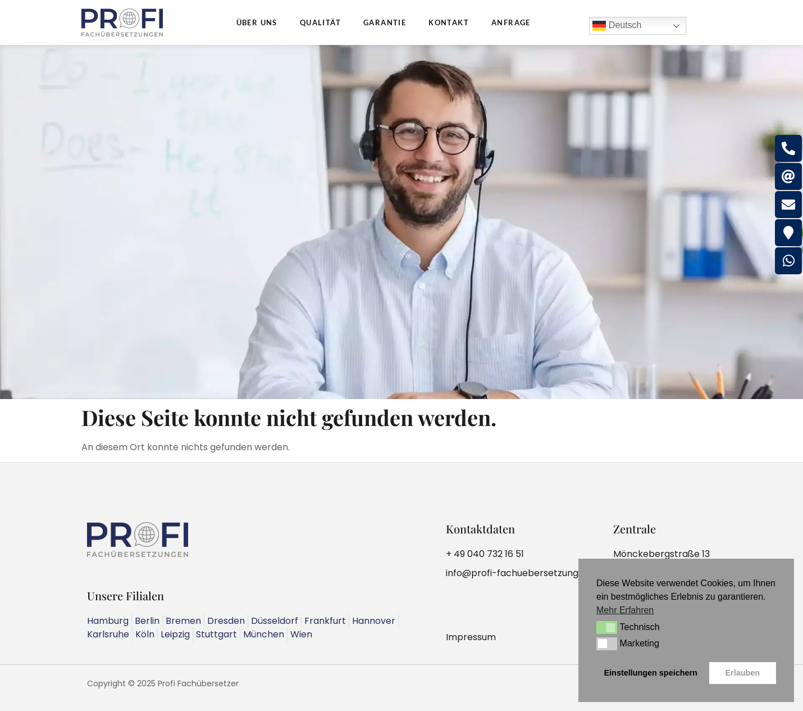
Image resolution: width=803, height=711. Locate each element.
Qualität (320, 22)
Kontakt (448, 22)
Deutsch (616, 26)
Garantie (384, 22)
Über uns (256, 22)
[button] (606, 627)
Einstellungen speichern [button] (650, 672)
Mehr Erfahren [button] (625, 610)
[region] (401, 222)
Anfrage (511, 22)
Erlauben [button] (742, 672)
